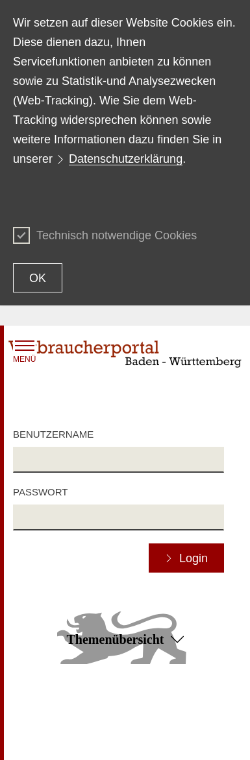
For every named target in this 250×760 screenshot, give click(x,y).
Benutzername (53, 434)
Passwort (40, 491)
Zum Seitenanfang (125, 690)
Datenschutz (38, 738)
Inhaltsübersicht (45, 708)
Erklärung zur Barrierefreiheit (155, 714)
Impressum (147, 738)
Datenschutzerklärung (125, 158)
